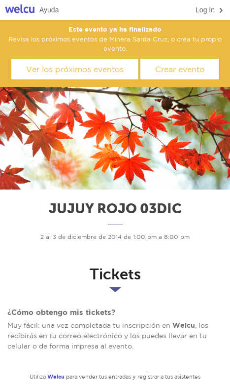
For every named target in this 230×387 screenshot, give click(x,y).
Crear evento (179, 69)
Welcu (19, 10)
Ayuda (49, 10)
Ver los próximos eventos (75, 69)
